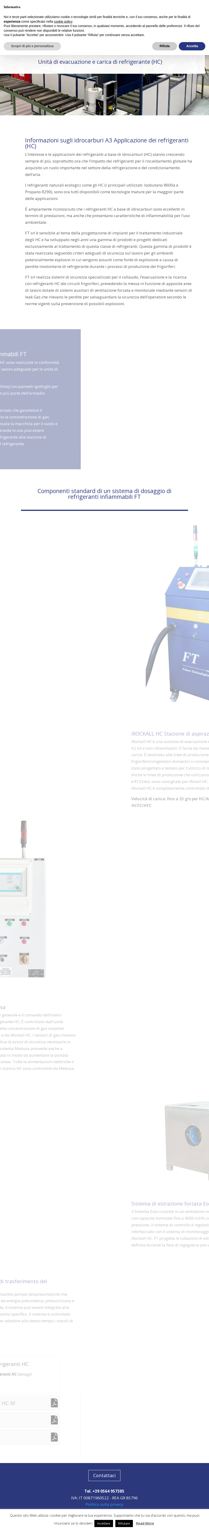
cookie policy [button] (63, 21)
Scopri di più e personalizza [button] (32, 46)
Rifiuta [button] (165, 46)
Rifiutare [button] (124, 1523)
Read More (145, 1523)
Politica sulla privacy (104, 1504)
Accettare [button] (103, 1523)
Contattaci (104, 1475)
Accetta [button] (192, 46)
